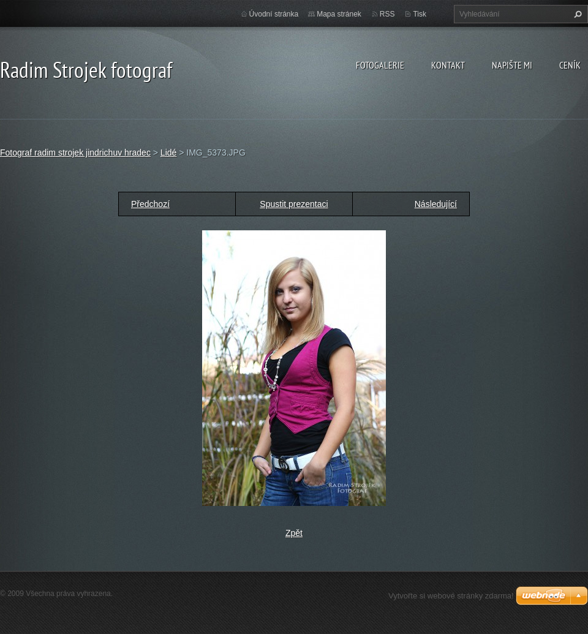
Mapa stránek (339, 14)
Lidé (168, 152)
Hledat (576, 14)
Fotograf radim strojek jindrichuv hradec (75, 152)
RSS (387, 14)
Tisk (419, 14)
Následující (436, 204)
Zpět (294, 533)
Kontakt (448, 65)
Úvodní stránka (274, 14)
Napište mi (512, 65)
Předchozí (150, 204)
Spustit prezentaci (294, 204)
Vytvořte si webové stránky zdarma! (451, 595)
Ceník (570, 65)
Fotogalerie (380, 65)
